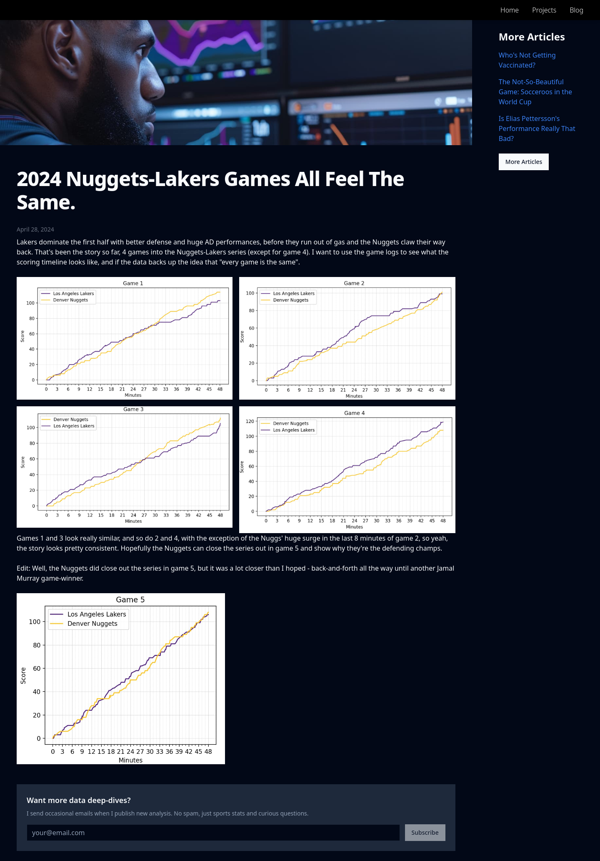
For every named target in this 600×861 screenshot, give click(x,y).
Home (509, 10)
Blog (576, 10)
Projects (544, 10)
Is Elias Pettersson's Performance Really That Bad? (537, 128)
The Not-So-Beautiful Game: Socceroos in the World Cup (535, 91)
